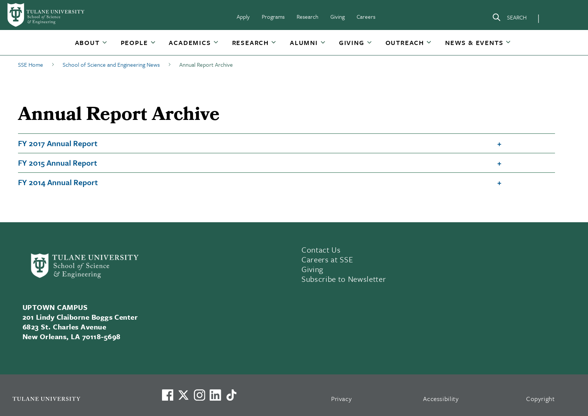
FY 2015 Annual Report (57, 162)
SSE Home (30, 64)
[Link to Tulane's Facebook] (199, 395)
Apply (243, 16)
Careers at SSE (327, 259)
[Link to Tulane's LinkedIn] (215, 395)
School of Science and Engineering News (111, 64)
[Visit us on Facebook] (167, 395)
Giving (337, 16)
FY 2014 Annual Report (58, 182)
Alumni (304, 42)
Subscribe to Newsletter (344, 278)
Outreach (405, 42)
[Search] (509, 19)
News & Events (474, 42)
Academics (190, 42)
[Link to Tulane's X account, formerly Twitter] (183, 395)
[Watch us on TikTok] (231, 395)
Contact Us (321, 249)
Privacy (341, 398)
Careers (366, 16)
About (87, 42)
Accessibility (441, 398)
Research (307, 16)
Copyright (540, 398)
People (134, 42)
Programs (273, 16)
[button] (88, 42)
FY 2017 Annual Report (58, 143)
